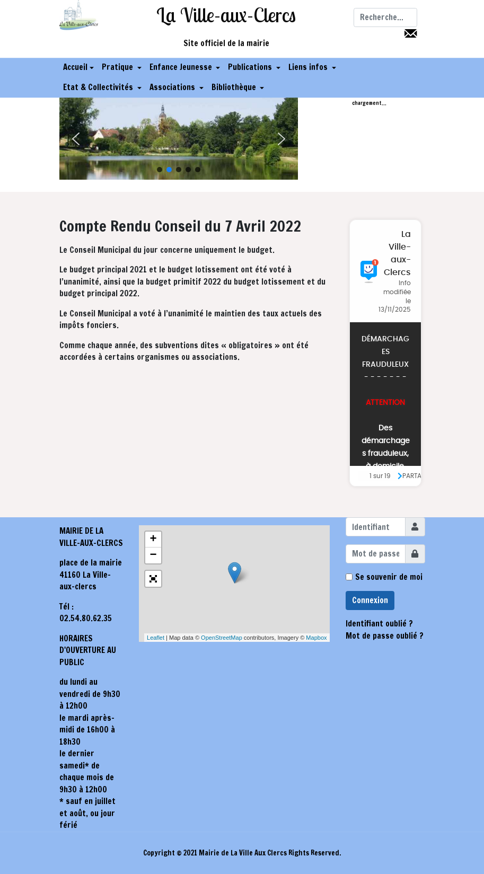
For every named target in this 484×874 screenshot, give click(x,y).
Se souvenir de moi (389, 576)
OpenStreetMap (221, 637)
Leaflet (155, 637)
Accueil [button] (78, 67)
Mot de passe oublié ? (385, 635)
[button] (121, 68)
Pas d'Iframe (385, 353)
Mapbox (316, 637)
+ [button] (152, 540)
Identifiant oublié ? (379, 623)
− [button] (152, 555)
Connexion (370, 600)
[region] (178, 139)
